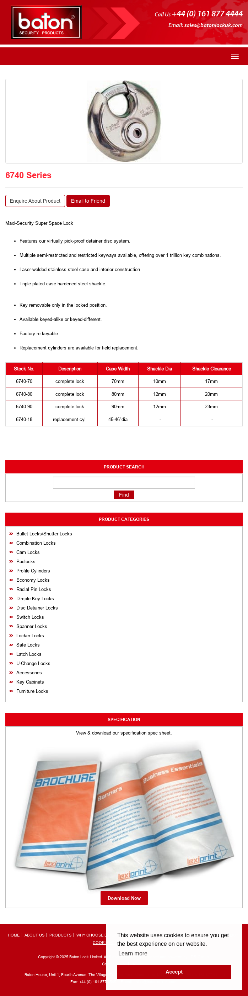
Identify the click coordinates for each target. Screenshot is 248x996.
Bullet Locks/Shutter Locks (44, 533)
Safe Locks (28, 645)
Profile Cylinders (33, 571)
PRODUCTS (60, 935)
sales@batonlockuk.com (213, 25)
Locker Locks (30, 635)
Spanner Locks (31, 626)
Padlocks (26, 561)
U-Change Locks (33, 663)
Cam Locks (28, 552)
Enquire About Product (35, 201)
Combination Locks (36, 543)
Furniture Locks (32, 691)
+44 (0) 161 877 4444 (207, 14)
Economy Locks (33, 580)
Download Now (124, 898)
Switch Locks (30, 617)
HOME (14, 935)
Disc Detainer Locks (37, 608)
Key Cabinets (30, 682)
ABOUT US (34, 935)
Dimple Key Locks (35, 598)
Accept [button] (174, 972)
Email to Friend (88, 201)
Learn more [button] (132, 953)
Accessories (29, 672)
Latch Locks (29, 654)
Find (124, 495)
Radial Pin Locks (33, 589)
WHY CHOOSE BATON (97, 935)
